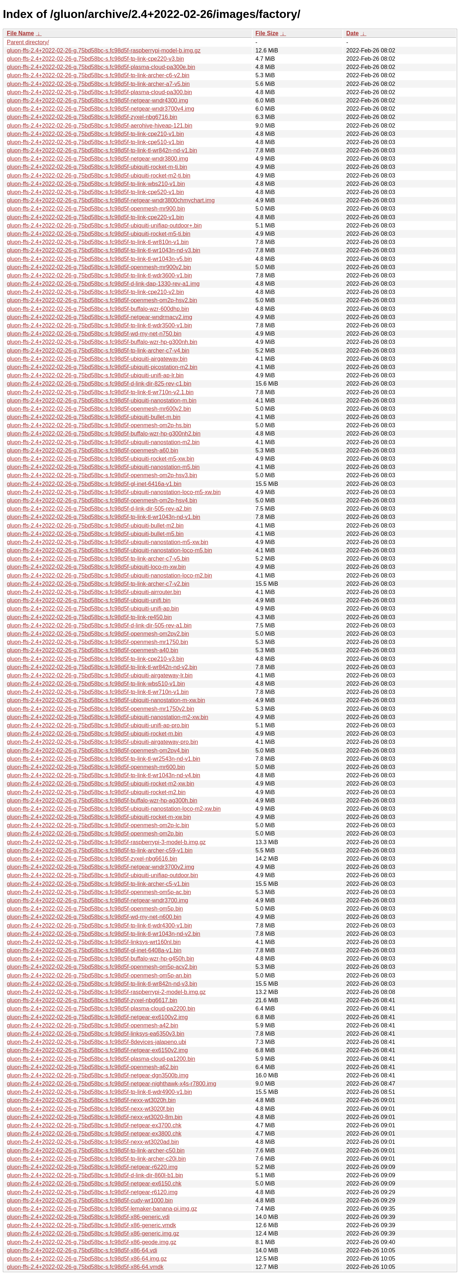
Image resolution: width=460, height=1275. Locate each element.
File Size (267, 33)
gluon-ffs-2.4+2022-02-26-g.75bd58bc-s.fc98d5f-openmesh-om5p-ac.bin (99, 892)
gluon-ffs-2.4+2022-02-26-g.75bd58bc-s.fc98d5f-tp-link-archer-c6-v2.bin (98, 75)
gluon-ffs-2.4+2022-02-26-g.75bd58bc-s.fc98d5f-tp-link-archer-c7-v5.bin (98, 559)
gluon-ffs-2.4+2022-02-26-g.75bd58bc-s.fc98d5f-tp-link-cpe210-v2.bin (95, 292)
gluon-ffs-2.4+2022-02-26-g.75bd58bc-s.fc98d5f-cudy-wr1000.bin (90, 1200)
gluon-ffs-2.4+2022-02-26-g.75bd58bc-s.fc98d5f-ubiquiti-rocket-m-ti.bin (97, 167)
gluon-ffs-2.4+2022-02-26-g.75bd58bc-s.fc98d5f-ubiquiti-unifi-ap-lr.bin (95, 375)
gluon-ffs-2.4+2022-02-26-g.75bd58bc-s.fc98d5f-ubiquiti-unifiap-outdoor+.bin (104, 225)
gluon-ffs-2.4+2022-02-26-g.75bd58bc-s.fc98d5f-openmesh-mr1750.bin (97, 642)
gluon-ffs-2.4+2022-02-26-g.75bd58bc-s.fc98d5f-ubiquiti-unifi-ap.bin (93, 609)
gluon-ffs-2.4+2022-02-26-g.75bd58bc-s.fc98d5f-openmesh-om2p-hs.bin (99, 425)
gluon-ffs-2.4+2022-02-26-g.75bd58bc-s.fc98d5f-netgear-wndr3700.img (97, 900)
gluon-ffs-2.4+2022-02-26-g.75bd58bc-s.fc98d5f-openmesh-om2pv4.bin (98, 750)
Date (352, 33)
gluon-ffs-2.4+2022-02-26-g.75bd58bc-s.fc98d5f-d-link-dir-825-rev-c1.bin (99, 384)
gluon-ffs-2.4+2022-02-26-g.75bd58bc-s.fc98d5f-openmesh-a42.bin (92, 1025)
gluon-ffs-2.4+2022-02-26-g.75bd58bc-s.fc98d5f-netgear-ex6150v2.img (97, 1050)
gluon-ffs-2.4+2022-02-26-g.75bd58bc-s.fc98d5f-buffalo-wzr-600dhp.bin (98, 309)
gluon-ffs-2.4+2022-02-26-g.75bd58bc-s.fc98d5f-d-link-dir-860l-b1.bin (95, 1175)
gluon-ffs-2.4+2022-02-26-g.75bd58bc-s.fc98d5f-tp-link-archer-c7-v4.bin (98, 350)
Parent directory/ (28, 42)
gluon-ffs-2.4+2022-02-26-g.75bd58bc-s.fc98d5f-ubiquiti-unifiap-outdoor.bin (102, 875)
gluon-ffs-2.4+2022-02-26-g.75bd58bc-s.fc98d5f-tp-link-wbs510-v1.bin (96, 684)
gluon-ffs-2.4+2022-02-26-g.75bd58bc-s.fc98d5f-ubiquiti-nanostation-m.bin (102, 400)
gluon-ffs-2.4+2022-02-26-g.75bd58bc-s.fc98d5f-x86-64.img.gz (87, 1259)
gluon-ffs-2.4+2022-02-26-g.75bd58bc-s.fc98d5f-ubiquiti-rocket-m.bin (94, 734)
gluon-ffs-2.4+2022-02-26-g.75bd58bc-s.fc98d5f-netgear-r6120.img (92, 1192)
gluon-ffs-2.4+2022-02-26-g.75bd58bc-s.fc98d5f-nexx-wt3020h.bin (91, 1100)
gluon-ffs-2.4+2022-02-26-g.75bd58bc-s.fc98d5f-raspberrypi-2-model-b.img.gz (106, 992)
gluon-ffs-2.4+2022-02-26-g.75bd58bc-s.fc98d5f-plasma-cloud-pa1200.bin (101, 1059)
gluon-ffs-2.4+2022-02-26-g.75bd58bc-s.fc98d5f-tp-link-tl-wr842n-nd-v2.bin (102, 667)
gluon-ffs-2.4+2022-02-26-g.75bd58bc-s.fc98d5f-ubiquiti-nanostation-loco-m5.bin (109, 550)
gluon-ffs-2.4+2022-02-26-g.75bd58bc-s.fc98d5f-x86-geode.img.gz (91, 1242)
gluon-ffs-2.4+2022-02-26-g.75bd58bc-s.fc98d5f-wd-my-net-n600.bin (94, 917)
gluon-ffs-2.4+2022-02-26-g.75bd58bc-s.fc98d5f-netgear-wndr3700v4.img (100, 109)
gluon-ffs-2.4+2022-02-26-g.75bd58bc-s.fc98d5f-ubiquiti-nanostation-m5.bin (103, 467)
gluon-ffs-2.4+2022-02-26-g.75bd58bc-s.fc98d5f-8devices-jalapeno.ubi (96, 1042)
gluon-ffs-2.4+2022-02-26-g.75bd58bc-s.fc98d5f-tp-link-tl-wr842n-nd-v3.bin (102, 984)
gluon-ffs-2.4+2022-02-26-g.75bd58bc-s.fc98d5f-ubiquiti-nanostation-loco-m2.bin (109, 575)
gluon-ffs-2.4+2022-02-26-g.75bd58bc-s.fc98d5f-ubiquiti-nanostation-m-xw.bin (106, 700)
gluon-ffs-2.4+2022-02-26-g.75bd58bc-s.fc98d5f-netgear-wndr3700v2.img (100, 867)
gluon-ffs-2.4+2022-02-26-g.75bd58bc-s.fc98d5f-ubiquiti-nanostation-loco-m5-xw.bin (114, 492)
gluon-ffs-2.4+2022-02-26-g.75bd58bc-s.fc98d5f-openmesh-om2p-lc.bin (98, 825)
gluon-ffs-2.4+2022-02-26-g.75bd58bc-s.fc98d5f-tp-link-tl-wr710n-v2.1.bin (100, 392)
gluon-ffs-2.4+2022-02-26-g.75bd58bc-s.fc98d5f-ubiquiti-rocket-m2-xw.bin (100, 784)
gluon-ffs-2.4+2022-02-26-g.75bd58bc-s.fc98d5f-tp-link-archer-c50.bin (96, 1150)
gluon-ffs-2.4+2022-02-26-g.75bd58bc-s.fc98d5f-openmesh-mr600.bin (96, 767)
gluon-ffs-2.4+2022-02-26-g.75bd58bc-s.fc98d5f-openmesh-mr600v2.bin (99, 409)
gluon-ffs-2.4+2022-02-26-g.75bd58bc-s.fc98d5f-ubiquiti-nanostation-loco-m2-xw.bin (114, 809)
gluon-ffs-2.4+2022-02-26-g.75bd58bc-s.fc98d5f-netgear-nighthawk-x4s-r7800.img (111, 1084)
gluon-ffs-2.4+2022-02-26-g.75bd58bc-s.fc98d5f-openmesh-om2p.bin (95, 833)
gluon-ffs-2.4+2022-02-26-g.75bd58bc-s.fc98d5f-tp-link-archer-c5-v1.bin (98, 884)
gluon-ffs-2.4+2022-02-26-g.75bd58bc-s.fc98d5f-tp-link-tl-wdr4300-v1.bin (99, 925)
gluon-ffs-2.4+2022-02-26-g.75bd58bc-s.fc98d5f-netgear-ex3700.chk (94, 1125)
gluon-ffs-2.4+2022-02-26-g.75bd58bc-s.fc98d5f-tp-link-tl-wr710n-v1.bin (98, 692)
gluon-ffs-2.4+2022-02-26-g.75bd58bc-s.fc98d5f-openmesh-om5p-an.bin (99, 975)
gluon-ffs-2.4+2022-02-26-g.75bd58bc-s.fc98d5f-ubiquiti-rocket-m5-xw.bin (100, 459)
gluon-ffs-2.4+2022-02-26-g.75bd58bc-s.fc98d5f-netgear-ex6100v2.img (97, 1017)
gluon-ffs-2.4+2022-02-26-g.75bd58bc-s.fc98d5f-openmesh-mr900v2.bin (99, 267)
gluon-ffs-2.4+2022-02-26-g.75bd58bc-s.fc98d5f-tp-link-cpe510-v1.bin (95, 142)
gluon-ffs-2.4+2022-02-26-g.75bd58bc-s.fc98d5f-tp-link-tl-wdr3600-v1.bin (99, 275)
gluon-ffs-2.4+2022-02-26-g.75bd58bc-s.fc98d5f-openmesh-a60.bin (92, 450)
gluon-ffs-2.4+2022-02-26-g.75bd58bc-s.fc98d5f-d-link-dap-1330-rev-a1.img (103, 284)
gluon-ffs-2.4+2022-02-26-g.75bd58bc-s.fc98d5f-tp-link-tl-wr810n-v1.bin (98, 242)
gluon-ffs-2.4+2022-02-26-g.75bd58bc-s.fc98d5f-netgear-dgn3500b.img (97, 1075)
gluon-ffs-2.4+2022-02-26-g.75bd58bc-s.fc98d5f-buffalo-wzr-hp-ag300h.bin (102, 800)
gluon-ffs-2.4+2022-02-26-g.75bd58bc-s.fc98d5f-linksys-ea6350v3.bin (95, 1034)
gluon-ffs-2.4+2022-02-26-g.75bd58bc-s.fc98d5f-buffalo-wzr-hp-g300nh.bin (102, 342)
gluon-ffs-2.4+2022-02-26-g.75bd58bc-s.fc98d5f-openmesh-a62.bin (92, 1067)
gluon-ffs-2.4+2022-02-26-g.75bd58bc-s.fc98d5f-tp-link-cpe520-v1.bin (95, 192)
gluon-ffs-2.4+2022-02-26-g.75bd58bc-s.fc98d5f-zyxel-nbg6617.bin (92, 1000)
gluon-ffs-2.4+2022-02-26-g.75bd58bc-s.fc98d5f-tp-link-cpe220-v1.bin (95, 217)
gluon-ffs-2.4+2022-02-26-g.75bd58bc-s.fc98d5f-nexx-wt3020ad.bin (93, 1142)
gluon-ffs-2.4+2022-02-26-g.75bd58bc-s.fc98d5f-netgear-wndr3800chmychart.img (111, 200)
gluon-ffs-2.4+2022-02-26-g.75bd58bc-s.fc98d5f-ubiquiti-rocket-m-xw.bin (99, 817)
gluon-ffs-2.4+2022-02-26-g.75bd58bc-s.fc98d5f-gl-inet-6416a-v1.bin (94, 484)
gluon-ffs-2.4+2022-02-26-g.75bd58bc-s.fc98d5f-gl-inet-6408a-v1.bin (94, 950)
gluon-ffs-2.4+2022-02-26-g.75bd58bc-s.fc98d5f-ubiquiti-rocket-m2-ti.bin (98, 175)
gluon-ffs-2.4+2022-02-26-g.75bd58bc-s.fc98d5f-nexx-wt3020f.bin (90, 1109)
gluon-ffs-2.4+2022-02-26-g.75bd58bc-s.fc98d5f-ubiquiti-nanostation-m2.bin (103, 442)
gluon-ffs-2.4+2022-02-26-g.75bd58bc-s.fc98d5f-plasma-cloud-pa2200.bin (101, 1008)
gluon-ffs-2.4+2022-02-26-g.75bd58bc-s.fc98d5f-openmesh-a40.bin (92, 650)
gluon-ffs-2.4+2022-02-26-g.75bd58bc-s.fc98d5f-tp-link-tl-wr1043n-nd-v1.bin (103, 517)
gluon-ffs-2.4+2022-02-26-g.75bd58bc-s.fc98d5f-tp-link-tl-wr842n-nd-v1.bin (102, 150)
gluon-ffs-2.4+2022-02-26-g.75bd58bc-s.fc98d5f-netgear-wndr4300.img (97, 100)
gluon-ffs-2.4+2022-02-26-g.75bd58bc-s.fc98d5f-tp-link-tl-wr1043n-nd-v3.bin (103, 250)
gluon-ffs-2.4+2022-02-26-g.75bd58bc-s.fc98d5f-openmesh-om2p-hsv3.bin (102, 475)
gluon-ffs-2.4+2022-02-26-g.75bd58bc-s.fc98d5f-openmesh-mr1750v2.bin (100, 709)
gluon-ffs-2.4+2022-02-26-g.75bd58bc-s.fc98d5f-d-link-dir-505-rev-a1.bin (99, 625)
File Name (20, 33)
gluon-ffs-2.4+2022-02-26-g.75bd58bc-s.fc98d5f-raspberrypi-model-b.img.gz (104, 50)
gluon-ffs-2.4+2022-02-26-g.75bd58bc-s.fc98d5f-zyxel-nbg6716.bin (92, 117)
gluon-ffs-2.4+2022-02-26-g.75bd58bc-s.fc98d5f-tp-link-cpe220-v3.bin (95, 59)
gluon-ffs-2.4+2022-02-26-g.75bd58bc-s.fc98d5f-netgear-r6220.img (92, 1167)
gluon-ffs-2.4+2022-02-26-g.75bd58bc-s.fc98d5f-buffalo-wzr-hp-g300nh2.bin (104, 434)
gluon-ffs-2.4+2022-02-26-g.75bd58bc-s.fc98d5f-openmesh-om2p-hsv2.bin (102, 300)
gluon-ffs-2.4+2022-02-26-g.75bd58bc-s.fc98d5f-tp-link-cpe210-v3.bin (95, 659)
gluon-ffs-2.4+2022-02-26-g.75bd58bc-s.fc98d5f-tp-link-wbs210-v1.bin (96, 184)
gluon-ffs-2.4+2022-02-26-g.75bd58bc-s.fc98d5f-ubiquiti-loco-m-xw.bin (96, 567)
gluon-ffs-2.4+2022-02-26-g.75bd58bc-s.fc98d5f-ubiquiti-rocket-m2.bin (96, 792)
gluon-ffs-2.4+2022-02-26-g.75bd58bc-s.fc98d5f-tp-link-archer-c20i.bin (96, 1159)
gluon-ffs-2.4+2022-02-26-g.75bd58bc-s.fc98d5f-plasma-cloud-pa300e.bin (101, 67)
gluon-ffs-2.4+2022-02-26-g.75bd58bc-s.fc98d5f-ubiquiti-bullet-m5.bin (95, 534)
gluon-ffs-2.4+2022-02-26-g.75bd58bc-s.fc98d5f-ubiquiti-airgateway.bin (97, 359)
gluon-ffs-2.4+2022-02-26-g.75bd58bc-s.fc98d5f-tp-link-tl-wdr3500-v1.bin (99, 325)
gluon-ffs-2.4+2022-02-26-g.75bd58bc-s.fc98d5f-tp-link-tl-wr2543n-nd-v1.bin (103, 759)
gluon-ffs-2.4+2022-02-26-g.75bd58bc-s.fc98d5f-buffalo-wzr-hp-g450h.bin (100, 959)
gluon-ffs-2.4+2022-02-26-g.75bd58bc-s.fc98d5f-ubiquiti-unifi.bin (89, 600)
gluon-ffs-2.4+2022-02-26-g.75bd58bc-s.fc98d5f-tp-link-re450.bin (89, 617)
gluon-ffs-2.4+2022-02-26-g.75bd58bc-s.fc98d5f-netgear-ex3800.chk (94, 1134)
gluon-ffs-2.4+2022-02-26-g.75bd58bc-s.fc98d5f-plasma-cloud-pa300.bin (99, 92)
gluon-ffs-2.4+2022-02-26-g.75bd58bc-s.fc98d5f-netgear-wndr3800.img (97, 159)
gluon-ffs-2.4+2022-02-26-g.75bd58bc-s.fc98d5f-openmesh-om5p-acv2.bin (102, 967)
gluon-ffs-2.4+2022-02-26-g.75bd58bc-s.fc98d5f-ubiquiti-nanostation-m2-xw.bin (107, 717)
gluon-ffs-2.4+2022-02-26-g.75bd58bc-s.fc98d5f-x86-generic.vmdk (91, 1225)
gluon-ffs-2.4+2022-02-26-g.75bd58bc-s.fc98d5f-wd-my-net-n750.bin (94, 334)
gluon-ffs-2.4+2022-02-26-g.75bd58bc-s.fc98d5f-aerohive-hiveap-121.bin (99, 126)
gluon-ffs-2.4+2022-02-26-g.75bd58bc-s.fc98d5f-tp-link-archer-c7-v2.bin (98, 584)
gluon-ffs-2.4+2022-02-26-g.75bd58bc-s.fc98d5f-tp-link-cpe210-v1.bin (95, 134)
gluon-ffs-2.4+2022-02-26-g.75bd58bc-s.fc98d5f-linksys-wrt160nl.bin (94, 942)
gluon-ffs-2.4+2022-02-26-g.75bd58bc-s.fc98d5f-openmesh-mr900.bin (96, 209)
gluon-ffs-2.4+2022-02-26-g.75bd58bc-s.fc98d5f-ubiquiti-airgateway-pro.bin (102, 742)
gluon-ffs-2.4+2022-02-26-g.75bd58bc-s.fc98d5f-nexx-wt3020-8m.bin (94, 1117)
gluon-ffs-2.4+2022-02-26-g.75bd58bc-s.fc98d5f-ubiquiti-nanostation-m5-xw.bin (107, 542)
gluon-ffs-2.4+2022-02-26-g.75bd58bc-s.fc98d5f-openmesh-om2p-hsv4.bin (102, 500)
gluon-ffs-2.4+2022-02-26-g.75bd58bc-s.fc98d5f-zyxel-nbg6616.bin (92, 859)
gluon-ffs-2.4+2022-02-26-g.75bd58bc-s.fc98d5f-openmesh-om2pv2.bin (98, 634)
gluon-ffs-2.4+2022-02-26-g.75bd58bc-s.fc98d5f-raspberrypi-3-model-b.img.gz (106, 842)
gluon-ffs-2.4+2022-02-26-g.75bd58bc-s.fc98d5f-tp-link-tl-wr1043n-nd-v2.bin (103, 934)
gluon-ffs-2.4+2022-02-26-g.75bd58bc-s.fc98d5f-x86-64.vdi (82, 1250)
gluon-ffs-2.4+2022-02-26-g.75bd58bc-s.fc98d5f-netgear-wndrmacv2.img (99, 317)
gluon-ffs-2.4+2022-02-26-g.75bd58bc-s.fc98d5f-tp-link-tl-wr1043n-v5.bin (99, 259)
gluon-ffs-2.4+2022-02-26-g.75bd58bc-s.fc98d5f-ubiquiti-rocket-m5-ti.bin (98, 234)
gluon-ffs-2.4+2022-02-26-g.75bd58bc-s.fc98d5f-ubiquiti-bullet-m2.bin (95, 526)
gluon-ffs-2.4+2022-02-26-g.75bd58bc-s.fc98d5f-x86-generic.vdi (88, 1217)
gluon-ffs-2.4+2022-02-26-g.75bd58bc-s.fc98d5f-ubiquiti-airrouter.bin (94, 592)
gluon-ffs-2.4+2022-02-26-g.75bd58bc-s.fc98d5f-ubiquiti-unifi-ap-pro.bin (98, 725)
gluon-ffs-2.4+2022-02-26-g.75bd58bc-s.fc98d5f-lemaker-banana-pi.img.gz (102, 1209)
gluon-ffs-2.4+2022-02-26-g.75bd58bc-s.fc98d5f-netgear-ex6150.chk (94, 1183)
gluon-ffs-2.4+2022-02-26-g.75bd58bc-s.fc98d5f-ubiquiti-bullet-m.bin (93, 417)
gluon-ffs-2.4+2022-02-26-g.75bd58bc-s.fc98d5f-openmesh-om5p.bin (95, 909)
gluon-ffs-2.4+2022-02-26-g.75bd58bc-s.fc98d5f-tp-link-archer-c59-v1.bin (100, 850)
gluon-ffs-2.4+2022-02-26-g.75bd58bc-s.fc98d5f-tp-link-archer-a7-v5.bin (98, 84)
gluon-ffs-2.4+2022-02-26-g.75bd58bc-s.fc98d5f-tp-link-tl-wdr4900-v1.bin (99, 1092)
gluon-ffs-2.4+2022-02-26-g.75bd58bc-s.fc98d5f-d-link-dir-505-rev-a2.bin (99, 509)
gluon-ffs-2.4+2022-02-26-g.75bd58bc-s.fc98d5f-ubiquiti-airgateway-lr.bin (100, 675)
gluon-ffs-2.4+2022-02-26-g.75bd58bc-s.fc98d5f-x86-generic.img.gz (93, 1233)
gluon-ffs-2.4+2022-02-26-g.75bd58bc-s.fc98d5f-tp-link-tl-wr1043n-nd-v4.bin (103, 775)
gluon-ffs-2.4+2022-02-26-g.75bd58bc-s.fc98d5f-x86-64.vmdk (85, 1267)
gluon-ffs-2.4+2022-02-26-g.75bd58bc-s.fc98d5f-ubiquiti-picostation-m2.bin (102, 367)
